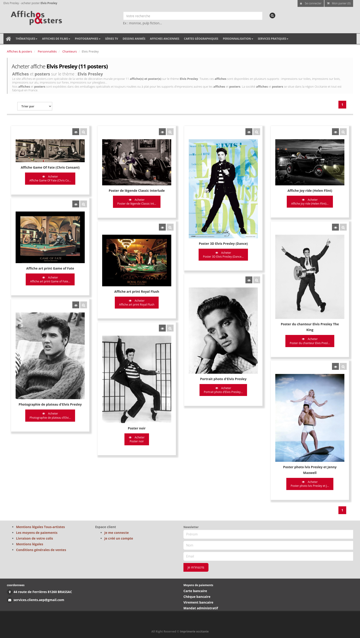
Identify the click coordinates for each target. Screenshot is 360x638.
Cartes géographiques (201, 39)
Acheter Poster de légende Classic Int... (136, 202)
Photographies (88, 39)
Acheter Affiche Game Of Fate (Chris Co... (50, 178)
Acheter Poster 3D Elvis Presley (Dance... (222, 255)
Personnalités (47, 51)
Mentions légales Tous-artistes (40, 527)
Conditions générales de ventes (41, 550)
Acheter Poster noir (136, 439)
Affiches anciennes (164, 39)
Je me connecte (116, 532)
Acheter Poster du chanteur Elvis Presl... (309, 341)
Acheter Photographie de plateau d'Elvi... (50, 415)
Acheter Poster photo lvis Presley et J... (309, 483)
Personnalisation (238, 39)
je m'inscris (196, 567)
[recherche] (272, 15)
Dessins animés (134, 39)
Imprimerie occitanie (194, 631)
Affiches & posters (19, 51)
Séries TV (111, 39)
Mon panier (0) (339, 3)
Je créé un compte (118, 538)
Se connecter (311, 3)
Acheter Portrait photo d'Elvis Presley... (222, 390)
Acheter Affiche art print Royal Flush (136, 302)
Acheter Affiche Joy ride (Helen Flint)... (309, 202)
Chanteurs (69, 51)
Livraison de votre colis (34, 538)
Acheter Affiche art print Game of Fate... (50, 279)
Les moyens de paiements (36, 532)
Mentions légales (29, 544)
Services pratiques (273, 39)
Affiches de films (56, 39)
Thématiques (26, 39)
